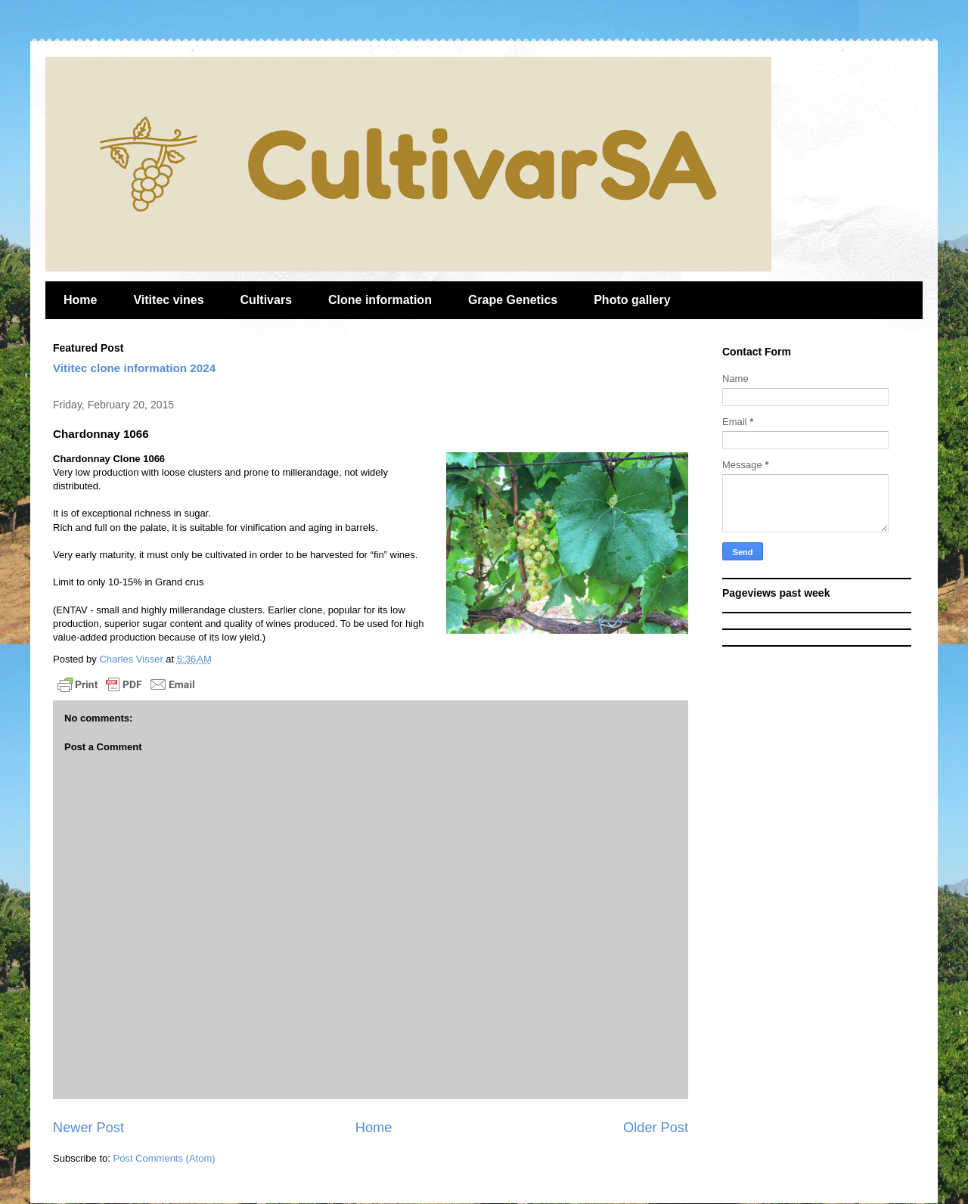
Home (80, 299)
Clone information (380, 299)
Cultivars (266, 299)
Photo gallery (632, 299)
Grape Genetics (512, 299)
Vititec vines (168, 299)
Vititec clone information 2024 (134, 368)
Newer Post (88, 1127)
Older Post (655, 1127)
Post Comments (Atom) (164, 1158)
